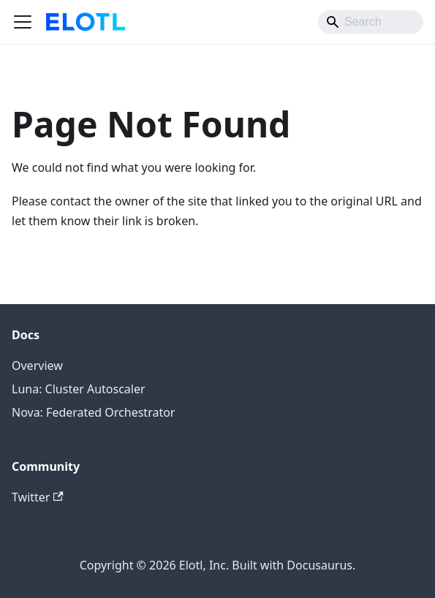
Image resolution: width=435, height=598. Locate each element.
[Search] (370, 22)
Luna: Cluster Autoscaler (78, 389)
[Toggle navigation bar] (23, 22)
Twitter (38, 497)
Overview (37, 365)
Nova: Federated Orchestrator (93, 412)
